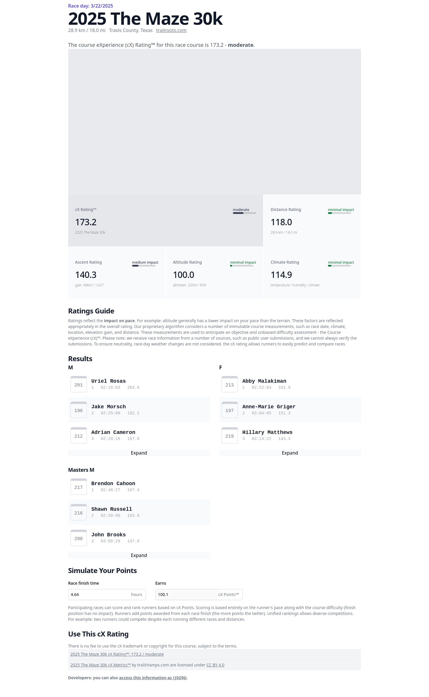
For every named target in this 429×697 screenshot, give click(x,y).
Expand (139, 453)
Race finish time (83, 583)
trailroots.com (171, 30)
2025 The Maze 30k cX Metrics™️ (101, 665)
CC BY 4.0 (216, 665)
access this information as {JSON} (153, 677)
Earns (160, 583)
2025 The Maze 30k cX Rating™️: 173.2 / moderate (117, 654)
